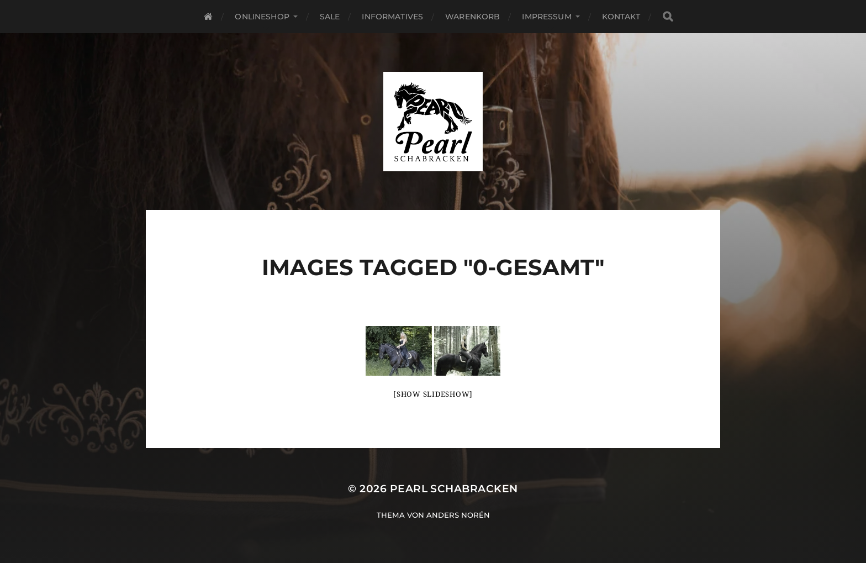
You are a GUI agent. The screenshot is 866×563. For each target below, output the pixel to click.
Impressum (546, 17)
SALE (330, 17)
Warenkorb (472, 17)
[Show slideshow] (433, 394)
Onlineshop (262, 17)
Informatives (392, 17)
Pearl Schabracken (454, 488)
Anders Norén (458, 515)
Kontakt (621, 17)
